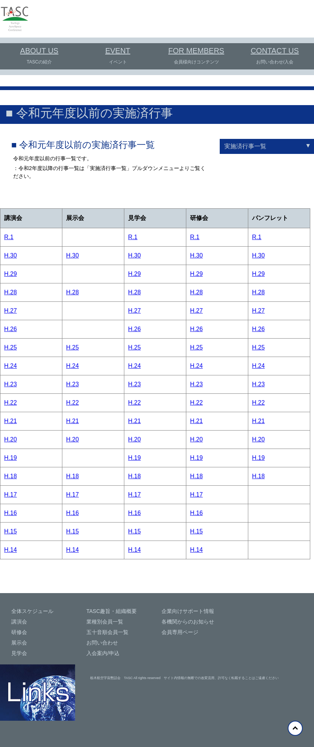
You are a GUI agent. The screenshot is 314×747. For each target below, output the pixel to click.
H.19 (10, 458)
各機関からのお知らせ (188, 622)
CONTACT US (275, 51)
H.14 (10, 550)
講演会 (19, 622)
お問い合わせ (102, 643)
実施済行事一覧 (245, 146)
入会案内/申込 (102, 653)
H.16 (10, 513)
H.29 (10, 274)
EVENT (117, 51)
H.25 (10, 347)
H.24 (10, 366)
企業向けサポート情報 (188, 611)
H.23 (10, 384)
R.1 (9, 237)
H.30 (10, 255)
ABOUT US (39, 51)
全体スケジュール (32, 611)
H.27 (10, 310)
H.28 (10, 292)
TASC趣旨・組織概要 (111, 611)
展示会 (19, 643)
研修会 (19, 632)
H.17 (10, 494)
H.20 (10, 439)
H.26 (10, 329)
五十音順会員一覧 (107, 632)
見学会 (19, 653)
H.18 (10, 476)
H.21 (10, 421)
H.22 (10, 402)
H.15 (10, 531)
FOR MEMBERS (196, 51)
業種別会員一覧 (104, 622)
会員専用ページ (180, 632)
